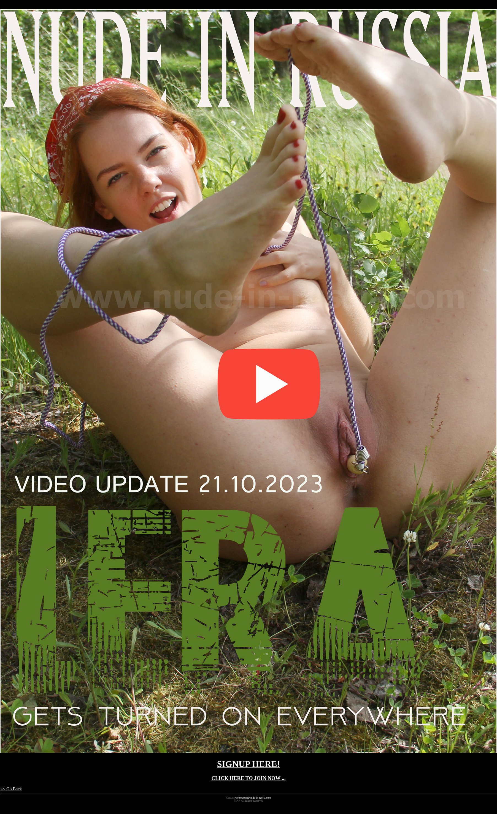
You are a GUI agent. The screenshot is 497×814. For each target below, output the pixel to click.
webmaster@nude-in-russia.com (253, 797)
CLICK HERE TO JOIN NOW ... (248, 778)
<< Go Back (11, 788)
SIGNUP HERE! (248, 764)
